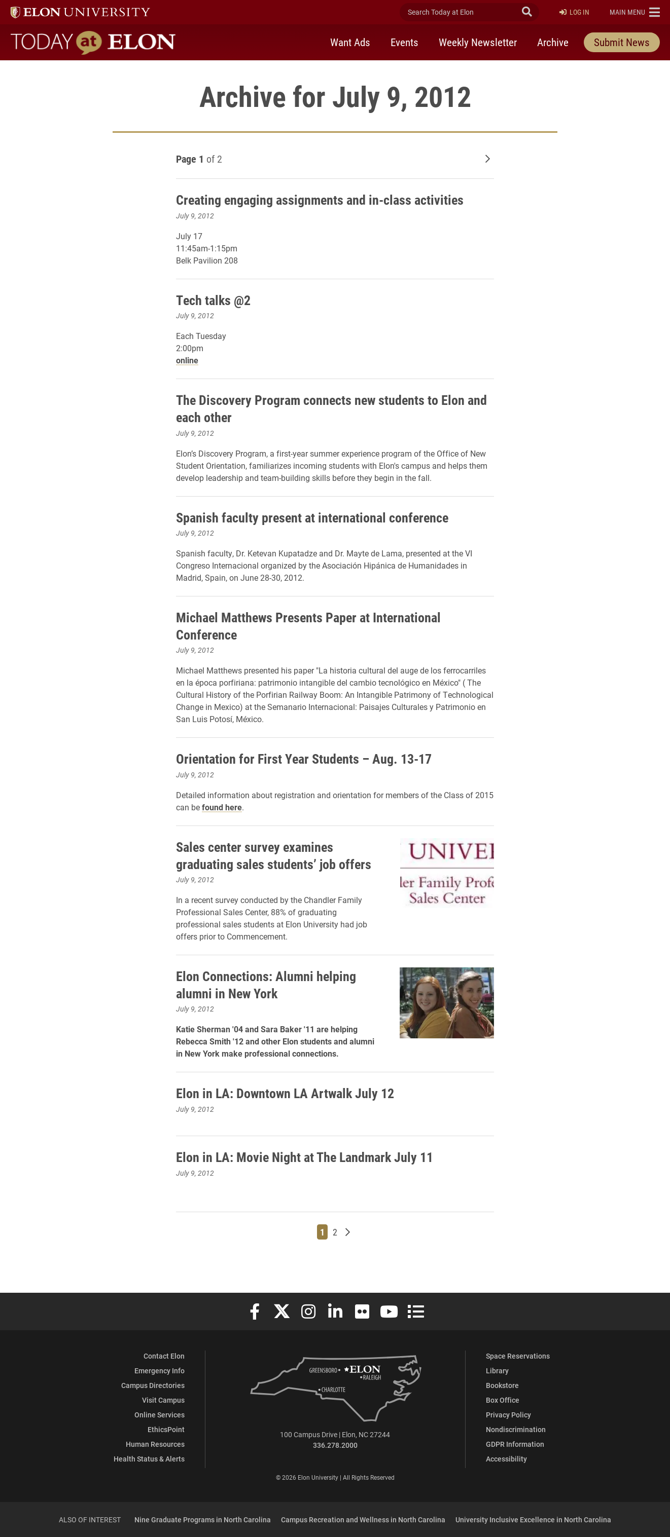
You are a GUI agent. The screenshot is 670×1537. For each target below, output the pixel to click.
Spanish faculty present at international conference (321, 517)
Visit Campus (163, 1400)
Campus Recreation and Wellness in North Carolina (363, 1519)
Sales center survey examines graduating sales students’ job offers (261, 863)
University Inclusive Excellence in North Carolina (533, 1519)
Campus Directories (153, 1385)
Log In (574, 12)
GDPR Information (515, 1444)
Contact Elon (164, 1356)
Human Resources (155, 1444)
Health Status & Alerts (149, 1459)
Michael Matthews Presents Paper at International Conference (318, 625)
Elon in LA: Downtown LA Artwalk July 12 (292, 1109)
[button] (635, 12)
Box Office (502, 1400)
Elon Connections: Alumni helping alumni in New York (272, 1001)
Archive (553, 42)
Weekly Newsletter (478, 42)
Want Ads (350, 42)
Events (404, 42)
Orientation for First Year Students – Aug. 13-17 (312, 758)
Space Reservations (518, 1356)
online (187, 360)
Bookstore (502, 1385)
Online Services (159, 1414)
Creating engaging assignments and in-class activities (330, 199)
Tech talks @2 (216, 299)
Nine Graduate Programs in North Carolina (202, 1519)
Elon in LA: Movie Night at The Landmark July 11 (313, 1173)
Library (497, 1370)
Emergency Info (159, 1370)
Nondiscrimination (516, 1429)
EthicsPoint (166, 1429)
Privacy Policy (508, 1414)
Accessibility (506, 1459)
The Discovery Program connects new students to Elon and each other (330, 408)
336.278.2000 (335, 1445)
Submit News (622, 42)
